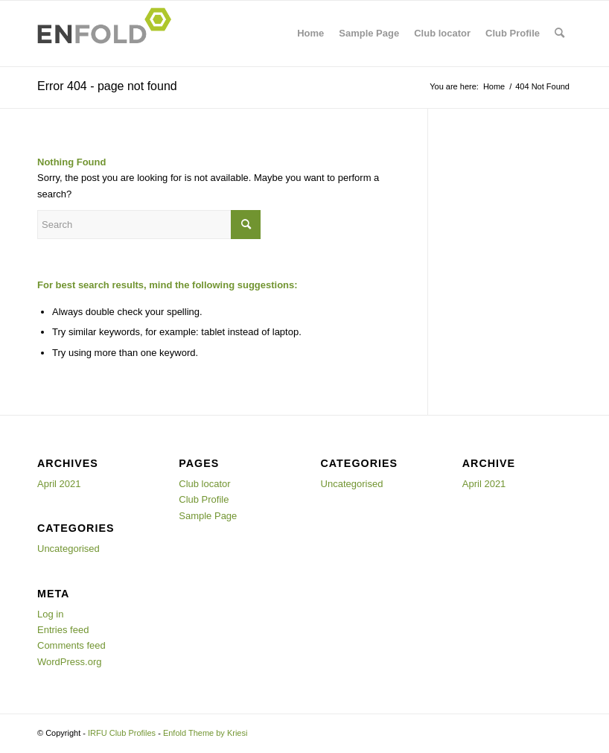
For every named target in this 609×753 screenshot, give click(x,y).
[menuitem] (559, 33)
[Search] (559, 33)
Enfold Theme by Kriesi (205, 732)
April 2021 (59, 483)
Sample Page (369, 33)
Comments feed (71, 645)
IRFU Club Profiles (122, 732)
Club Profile (512, 33)
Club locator (442, 33)
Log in (50, 614)
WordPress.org (69, 661)
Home (310, 33)
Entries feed (63, 629)
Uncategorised (68, 548)
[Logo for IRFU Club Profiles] (108, 33)
